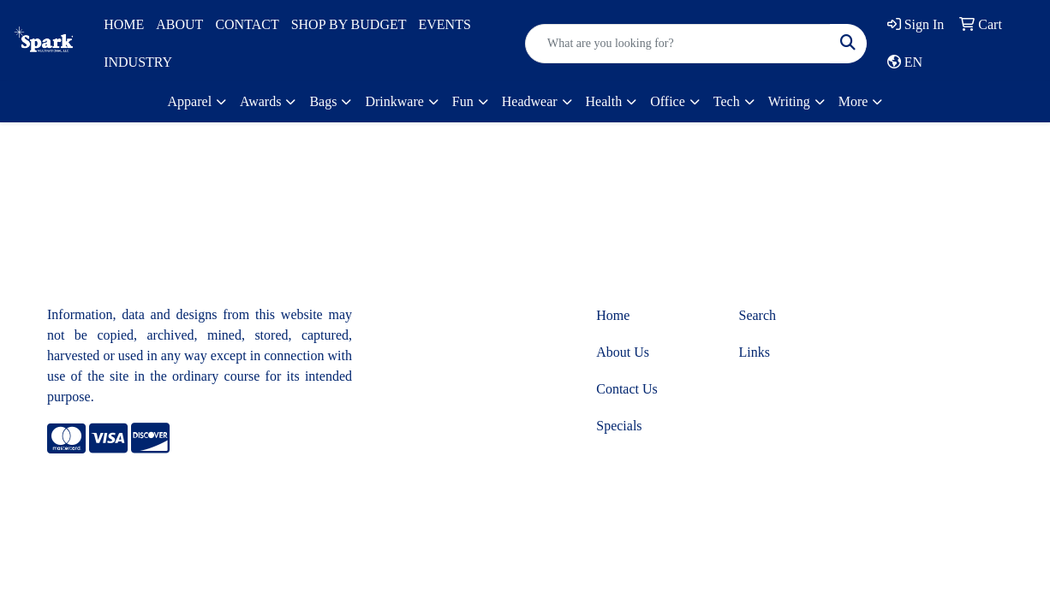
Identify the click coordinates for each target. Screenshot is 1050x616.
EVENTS (444, 24)
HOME (124, 24)
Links (754, 352)
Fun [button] (463, 101)
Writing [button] (789, 101)
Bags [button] (323, 101)
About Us (622, 352)
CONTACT (246, 24)
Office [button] (667, 101)
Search (758, 315)
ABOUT (179, 24)
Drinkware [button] (394, 101)
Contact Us (627, 389)
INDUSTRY (138, 62)
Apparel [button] (190, 101)
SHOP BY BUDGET (349, 24)
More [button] (853, 101)
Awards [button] (260, 101)
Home (612, 315)
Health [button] (604, 101)
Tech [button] (726, 101)
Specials (618, 425)
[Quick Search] (678, 43)
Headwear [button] (530, 101)
